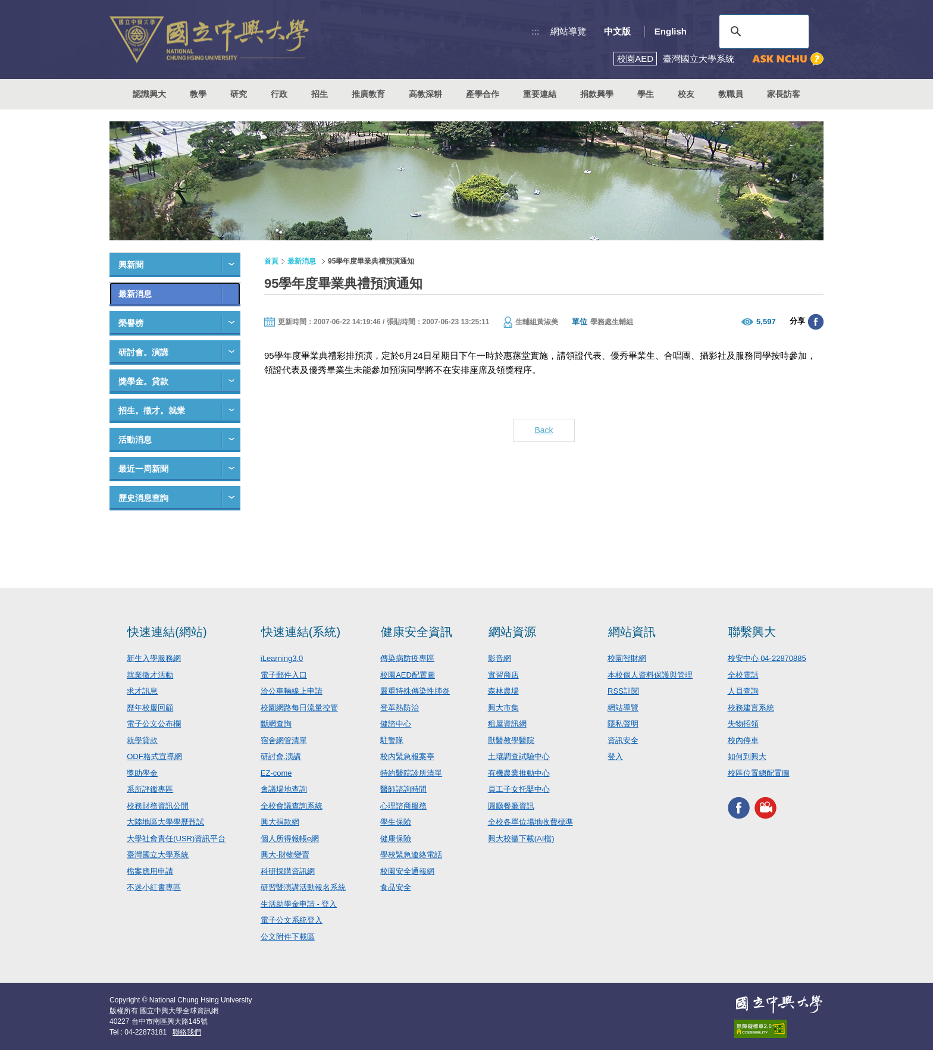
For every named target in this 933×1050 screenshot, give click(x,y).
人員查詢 (743, 691)
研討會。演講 (143, 352)
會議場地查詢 (284, 789)
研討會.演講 (281, 756)
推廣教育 (368, 94)
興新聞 (130, 264)
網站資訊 (632, 631)
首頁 (271, 261)
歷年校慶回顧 (150, 707)
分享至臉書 (816, 322)
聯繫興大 (752, 631)
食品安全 (395, 887)
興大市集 (503, 707)
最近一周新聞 (143, 469)
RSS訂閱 (623, 691)
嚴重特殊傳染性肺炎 (415, 691)
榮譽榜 (130, 323)
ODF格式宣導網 (154, 756)
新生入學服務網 (154, 658)
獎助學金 (142, 773)
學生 (645, 94)
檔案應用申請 (150, 871)
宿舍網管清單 (284, 740)
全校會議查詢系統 (292, 805)
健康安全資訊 (416, 631)
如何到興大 (747, 756)
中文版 (617, 31)
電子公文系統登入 (292, 920)
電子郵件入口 (284, 674)
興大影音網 (765, 808)
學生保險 (395, 821)
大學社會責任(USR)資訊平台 (176, 838)
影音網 (499, 658)
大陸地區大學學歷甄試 (165, 821)
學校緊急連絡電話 (411, 854)
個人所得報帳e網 (290, 838)
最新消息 (135, 294)
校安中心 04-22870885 (767, 658)
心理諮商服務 (403, 805)
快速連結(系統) (300, 631)
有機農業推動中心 (519, 773)
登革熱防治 (399, 707)
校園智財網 (627, 658)
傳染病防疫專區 (407, 658)
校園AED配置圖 (407, 674)
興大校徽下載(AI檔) (521, 838)
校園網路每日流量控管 (299, 707)
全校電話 (743, 674)
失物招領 (743, 723)
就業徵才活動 (150, 674)
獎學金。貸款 (143, 381)
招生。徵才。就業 (151, 410)
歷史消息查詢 (143, 498)
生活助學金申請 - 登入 (299, 903)
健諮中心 (395, 723)
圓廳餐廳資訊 (511, 805)
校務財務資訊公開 (158, 805)
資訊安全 (623, 740)
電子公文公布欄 (154, 723)
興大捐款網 (280, 821)
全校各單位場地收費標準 (530, 821)
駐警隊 (391, 740)
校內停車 (743, 740)
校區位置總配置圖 (759, 773)
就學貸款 (142, 740)
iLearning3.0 (282, 658)
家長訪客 (783, 94)
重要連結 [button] (539, 94)
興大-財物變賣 (285, 854)
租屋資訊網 (507, 723)
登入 (615, 756)
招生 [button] (319, 94)
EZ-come (276, 773)
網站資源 (512, 631)
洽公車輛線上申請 (292, 691)
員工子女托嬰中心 (519, 789)
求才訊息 (142, 691)
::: (536, 31)
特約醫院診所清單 (411, 773)
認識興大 (149, 94)
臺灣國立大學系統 (158, 854)
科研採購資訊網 (288, 871)
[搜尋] (762, 31)
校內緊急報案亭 (407, 756)
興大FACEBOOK (739, 808)
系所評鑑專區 (150, 789)
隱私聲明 (623, 723)
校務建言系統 (751, 707)
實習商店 (503, 674)
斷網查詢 (276, 723)
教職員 (730, 94)
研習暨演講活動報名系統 (303, 887)
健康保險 (395, 838)
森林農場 (503, 691)
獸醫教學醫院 (511, 740)
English (671, 31)
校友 (686, 94)
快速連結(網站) (166, 631)
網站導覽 (568, 31)
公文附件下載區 (288, 936)
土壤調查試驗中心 (519, 756)
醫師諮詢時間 (403, 789)
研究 (238, 94)
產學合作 (482, 94)
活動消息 (135, 439)
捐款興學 (596, 94)
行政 (279, 94)
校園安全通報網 (407, 871)
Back (543, 430)
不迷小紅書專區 (154, 887)
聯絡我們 (187, 1032)
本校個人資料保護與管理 (650, 674)
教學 (198, 94)
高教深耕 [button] (425, 94)
